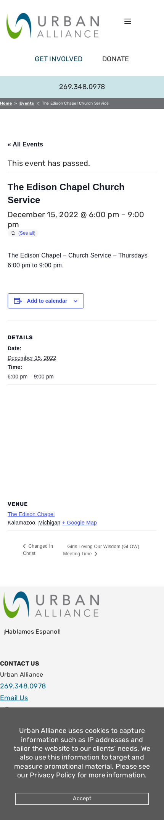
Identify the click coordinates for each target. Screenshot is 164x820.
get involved (58, 59)
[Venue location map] (82, 440)
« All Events (25, 144)
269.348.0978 (82, 87)
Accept (82, 798)
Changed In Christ (38, 549)
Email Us (14, 698)
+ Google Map (79, 523)
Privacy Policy (53, 775)
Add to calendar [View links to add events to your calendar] (47, 301)
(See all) (26, 233)
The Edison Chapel (31, 514)
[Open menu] (127, 21)
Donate (115, 59)
